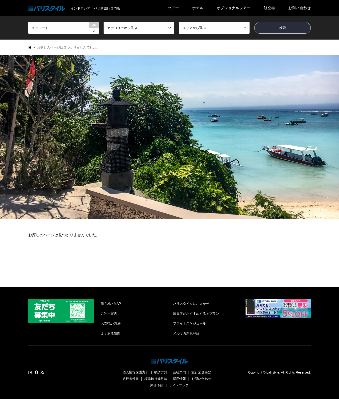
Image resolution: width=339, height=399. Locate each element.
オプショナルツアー (233, 8)
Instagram (30, 372)
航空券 (269, 8)
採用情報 (179, 379)
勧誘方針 (160, 372)
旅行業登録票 (201, 372)
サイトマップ (179, 385)
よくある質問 (111, 333)
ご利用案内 (109, 313)
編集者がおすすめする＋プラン (196, 313)
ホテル (197, 8)
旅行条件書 (130, 379)
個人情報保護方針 (135, 372)
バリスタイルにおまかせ (191, 303)
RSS (42, 372)
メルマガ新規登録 (186, 333)
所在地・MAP (111, 303)
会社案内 (179, 372)
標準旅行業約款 (155, 379)
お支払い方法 (111, 323)
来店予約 (156, 385)
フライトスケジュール (189, 323)
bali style (272, 372)
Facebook (36, 372)
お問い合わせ (299, 8)
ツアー (173, 8)
